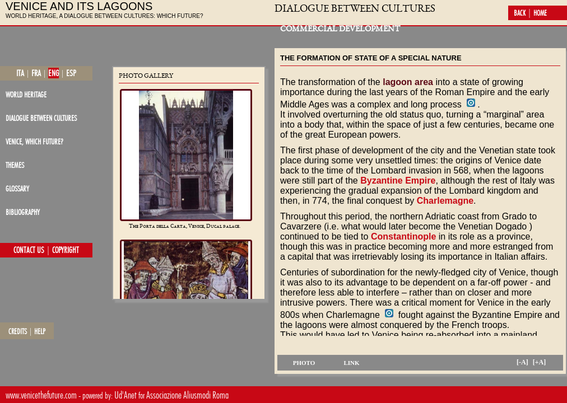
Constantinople (403, 236)
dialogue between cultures (41, 118)
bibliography (23, 212)
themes (15, 165)
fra (36, 73)
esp (71, 73)
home (540, 12)
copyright (65, 250)
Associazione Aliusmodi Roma (187, 395)
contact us (28, 250)
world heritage (26, 94)
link (351, 362)
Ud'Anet (125, 395)
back (520, 12)
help (39, 331)
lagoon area (408, 82)
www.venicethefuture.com (41, 395)
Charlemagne (445, 200)
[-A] (522, 362)
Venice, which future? (34, 141)
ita (20, 73)
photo (304, 362)
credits (17, 331)
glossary (17, 188)
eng (53, 73)
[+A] (539, 362)
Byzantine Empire (397, 180)
